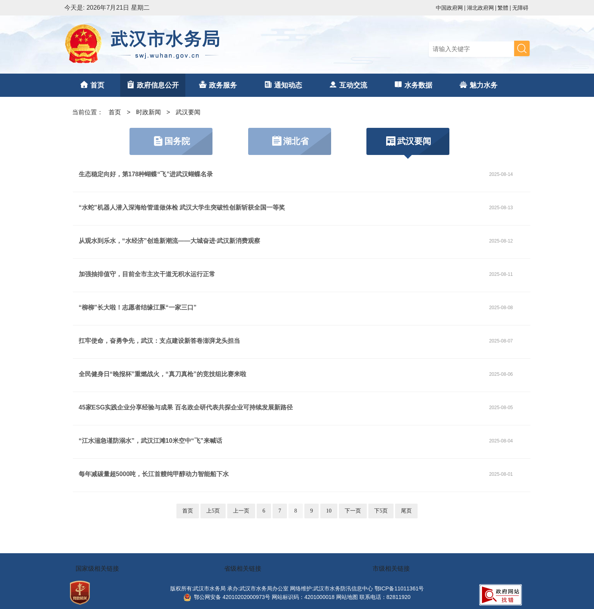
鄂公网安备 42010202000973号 (226, 597)
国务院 (171, 141)
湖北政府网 (480, 8)
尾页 (406, 511)
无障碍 (520, 8)
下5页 (381, 511)
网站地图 (347, 597)
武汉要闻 (188, 112)
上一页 (241, 511)
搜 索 (522, 48)
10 (329, 511)
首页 (115, 112)
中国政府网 (449, 8)
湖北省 (290, 141)
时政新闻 (148, 112)
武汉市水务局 (180, 44)
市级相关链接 (391, 568)
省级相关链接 (242, 568)
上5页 (213, 511)
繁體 (502, 8)
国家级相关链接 (97, 568)
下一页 (353, 511)
